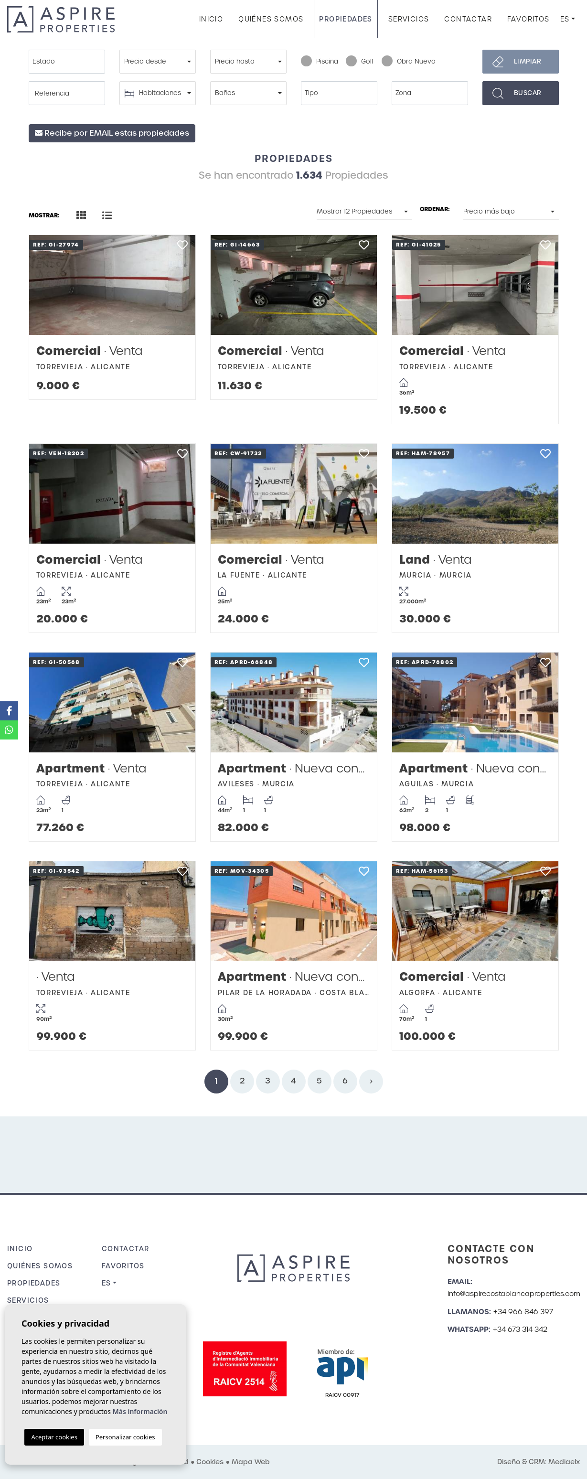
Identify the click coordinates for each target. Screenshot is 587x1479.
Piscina (319, 61)
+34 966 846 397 (523, 1312)
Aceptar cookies (54, 1437)
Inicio (211, 19)
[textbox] (69, 61)
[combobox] (67, 62)
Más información (140, 1411)
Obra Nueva (409, 61)
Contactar (468, 19)
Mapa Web (251, 1462)
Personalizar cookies (125, 1437)
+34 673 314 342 (520, 1329)
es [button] (565, 19)
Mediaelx (564, 1462)
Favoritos (528, 19)
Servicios (408, 19)
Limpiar (528, 61)
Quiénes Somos (270, 19)
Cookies (210, 1462)
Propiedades (345, 19)
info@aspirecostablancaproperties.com (514, 1293)
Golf (360, 61)
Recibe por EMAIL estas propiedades (112, 133)
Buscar (528, 93)
